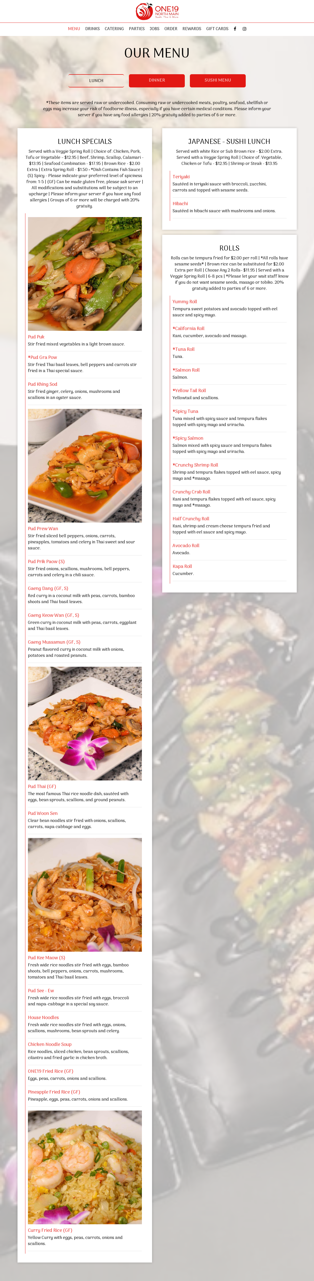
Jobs (154, 29)
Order (170, 29)
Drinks (92, 29)
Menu (74, 29)
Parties (137, 29)
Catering (114, 29)
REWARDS (192, 29)
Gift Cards (217, 29)
